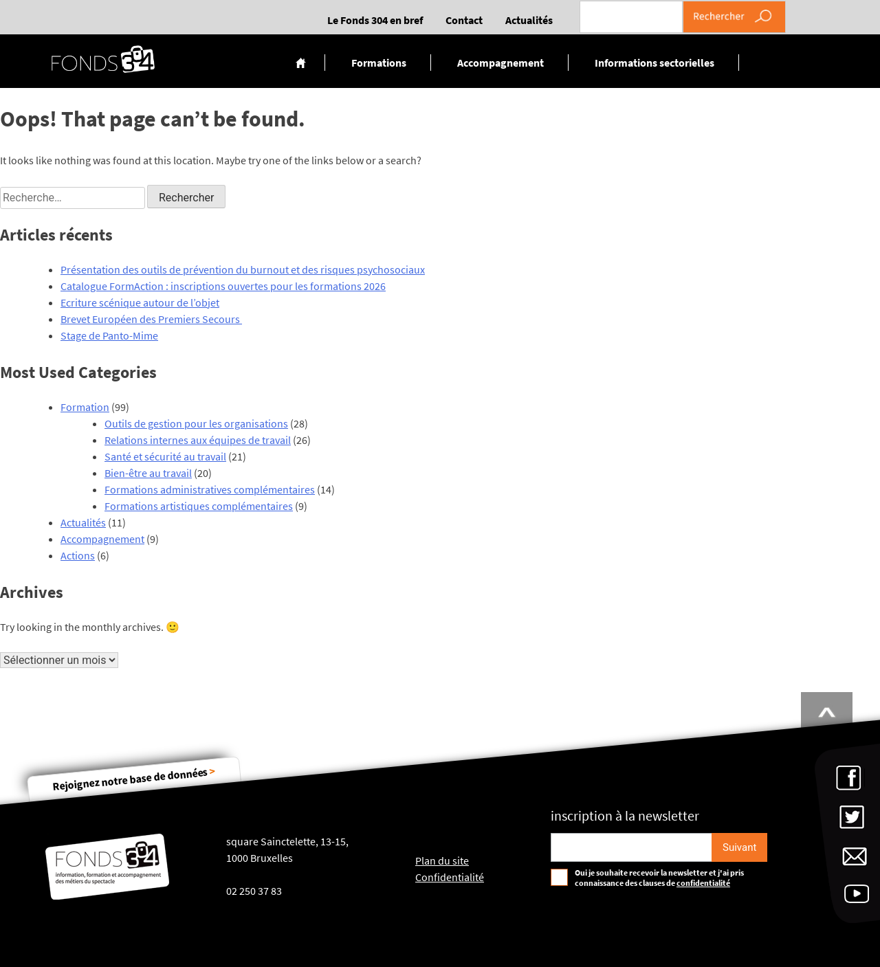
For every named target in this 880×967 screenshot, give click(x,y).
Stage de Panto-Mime (109, 335)
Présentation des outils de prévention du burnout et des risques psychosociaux (242, 269)
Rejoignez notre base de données (134, 778)
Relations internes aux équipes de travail (197, 440)
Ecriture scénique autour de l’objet (139, 302)
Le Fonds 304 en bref (375, 20)
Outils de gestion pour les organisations (196, 423)
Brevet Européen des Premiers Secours (151, 319)
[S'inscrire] (739, 847)
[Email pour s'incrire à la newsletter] (631, 847)
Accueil (300, 62)
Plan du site (442, 860)
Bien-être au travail (148, 473)
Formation (84, 407)
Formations (378, 62)
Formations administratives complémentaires (209, 489)
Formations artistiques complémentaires (198, 506)
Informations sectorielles (654, 62)
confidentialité (703, 883)
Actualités (529, 20)
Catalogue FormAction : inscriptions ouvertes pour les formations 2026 (223, 286)
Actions (77, 555)
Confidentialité (449, 877)
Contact (464, 20)
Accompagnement (500, 62)
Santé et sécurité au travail (165, 456)
